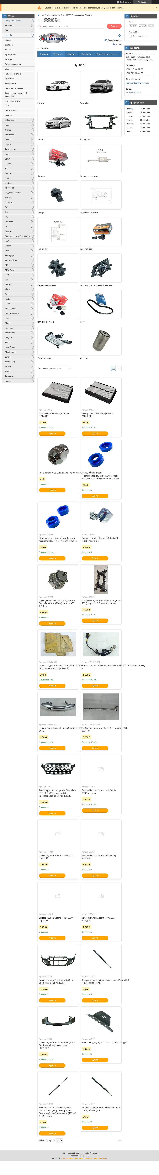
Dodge (8, 183)
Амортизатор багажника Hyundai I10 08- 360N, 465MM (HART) (101, 1109)
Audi (7, 154)
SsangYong (10, 361)
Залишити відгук (115, 40)
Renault (8, 197)
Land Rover (10, 347)
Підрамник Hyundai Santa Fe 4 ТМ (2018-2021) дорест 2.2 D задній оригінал (101, 602)
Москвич (9, 221)
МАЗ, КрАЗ (9, 270)
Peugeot (8, 328)
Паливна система (12, 101)
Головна (44, 54)
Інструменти (10, 149)
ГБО (7, 250)
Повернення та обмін (133, 54)
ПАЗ (7, 241)
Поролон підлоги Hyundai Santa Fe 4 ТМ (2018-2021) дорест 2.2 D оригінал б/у (58, 667)
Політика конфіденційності (96, 1158)
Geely (7, 303)
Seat (7, 294)
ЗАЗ (6, 226)
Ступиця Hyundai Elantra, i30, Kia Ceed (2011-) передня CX (100, 539)
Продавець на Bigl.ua (80, 1156)
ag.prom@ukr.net (133, 92)
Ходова (8, 59)
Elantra (8, 40)
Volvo (7, 371)
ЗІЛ (6, 265)
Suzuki (8, 366)
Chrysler (8, 337)
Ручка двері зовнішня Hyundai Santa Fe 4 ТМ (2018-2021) (58, 729)
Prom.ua (93, 1153)
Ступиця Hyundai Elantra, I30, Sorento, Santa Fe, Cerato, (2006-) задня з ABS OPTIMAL (57, 603)
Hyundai (8, 35)
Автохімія (9, 25)
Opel (7, 274)
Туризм (8, 231)
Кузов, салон (10, 54)
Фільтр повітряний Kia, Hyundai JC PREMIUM (98, 415)
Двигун (8, 69)
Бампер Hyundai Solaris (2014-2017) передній (56, 857)
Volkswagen (10, 120)
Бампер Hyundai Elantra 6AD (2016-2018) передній (99, 791)
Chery (7, 289)
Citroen (8, 284)
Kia (6, 30)
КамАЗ (8, 245)
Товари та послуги (13, 20)
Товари (57, 54)
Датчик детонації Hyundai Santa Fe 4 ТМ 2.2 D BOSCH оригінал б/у (101, 667)
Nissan (8, 130)
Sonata (8, 49)
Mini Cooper (10, 352)
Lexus (7, 178)
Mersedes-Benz (12, 313)
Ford (7, 125)
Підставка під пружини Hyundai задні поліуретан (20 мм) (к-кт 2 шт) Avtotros (100, 477)
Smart (7, 357)
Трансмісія (9, 78)
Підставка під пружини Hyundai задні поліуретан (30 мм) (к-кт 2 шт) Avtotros (58, 539)
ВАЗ (7, 207)
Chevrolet (9, 187)
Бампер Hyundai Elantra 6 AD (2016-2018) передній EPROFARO (56, 981)
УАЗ (6, 212)
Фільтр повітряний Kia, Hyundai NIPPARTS (54, 415)
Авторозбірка (11, 260)
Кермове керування (14, 88)
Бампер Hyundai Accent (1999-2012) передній (99, 919)
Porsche (8, 381)
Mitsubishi (9, 134)
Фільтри (8, 115)
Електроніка (10, 83)
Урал (7, 318)
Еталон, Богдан (11, 308)
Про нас (71, 54)
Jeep (7, 168)
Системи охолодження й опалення (16, 94)
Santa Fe (9, 44)
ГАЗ (6, 216)
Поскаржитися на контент (73, 1158)
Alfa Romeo (10, 332)
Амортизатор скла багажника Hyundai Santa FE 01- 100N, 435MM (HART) (101, 981)
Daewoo (8, 202)
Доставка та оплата (107, 54)
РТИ (7, 105)
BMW (7, 158)
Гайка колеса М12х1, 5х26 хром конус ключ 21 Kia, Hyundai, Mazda (58, 472)
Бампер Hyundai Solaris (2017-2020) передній (56, 919)
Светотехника (11, 110)
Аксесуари (9, 255)
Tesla (7, 299)
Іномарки (9, 376)
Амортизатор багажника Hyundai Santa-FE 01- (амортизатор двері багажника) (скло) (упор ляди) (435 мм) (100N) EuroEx (57, 1111)
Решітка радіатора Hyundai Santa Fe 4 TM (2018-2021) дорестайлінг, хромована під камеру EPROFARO (57, 793)
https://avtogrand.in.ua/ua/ (137, 83)
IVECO (8, 342)
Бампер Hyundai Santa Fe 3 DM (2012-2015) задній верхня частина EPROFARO (57, 1045)
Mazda (8, 139)
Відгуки (152, 54)
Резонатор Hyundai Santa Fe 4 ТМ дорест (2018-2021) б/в (101, 729)
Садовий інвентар (13, 192)
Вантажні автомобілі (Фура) (17, 236)
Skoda (8, 323)
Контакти (86, 54)
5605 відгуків (125, 2)
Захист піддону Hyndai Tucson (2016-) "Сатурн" (101, 1042)
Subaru (8, 173)
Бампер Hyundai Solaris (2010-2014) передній (99, 857)
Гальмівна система (13, 73)
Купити (52, 433)
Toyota (8, 144)
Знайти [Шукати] (114, 26)
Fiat (6, 279)
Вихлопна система (13, 64)
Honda (8, 163)
